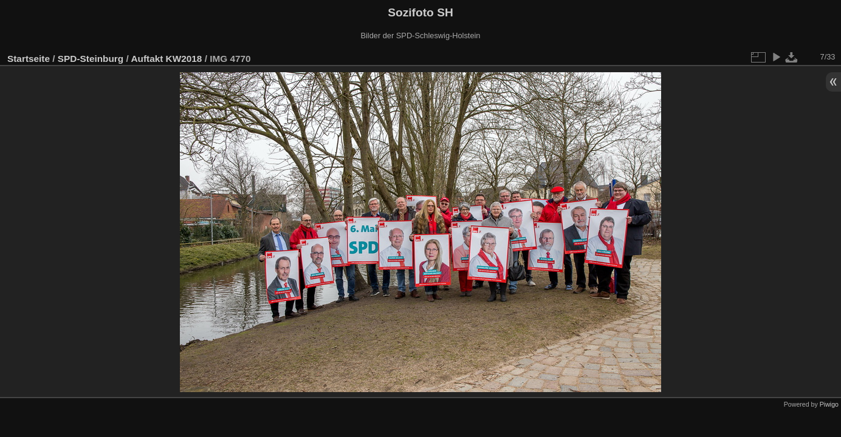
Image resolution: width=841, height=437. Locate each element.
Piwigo (829, 404)
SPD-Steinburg (90, 58)
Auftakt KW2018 (166, 58)
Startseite (28, 58)
